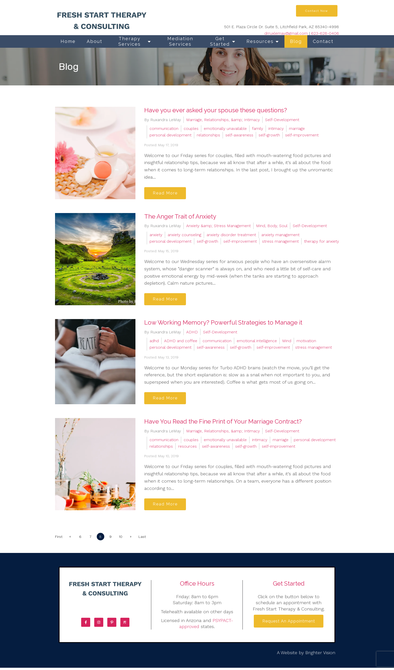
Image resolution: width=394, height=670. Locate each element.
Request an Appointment (288, 623)
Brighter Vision (320, 654)
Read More (166, 193)
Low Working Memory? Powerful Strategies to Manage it (223, 323)
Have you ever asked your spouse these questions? (215, 110)
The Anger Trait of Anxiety (180, 217)
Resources (260, 41)
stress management (280, 241)
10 (123, 539)
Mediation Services (180, 41)
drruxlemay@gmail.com (286, 33)
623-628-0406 (325, 33)
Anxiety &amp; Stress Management (218, 226)
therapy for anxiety (321, 241)
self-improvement (302, 135)
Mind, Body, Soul (271, 226)
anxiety (156, 235)
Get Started (220, 41)
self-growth (269, 135)
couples (191, 128)
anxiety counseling (184, 235)
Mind (286, 342)
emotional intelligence (257, 342)
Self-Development (282, 119)
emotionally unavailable (225, 128)
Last (145, 539)
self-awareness (239, 135)
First (59, 539)
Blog (296, 41)
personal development (170, 135)
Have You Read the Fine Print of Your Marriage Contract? (223, 423)
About (94, 41)
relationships (208, 135)
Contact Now (316, 11)
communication (164, 128)
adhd (154, 342)
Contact (323, 41)
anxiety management (280, 235)
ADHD (192, 333)
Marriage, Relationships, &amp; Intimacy (223, 119)
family (257, 128)
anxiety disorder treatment (231, 235)
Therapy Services (129, 41)
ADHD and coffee (180, 342)
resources (187, 447)
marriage (297, 128)
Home (68, 41)
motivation (306, 342)
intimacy (276, 128)
